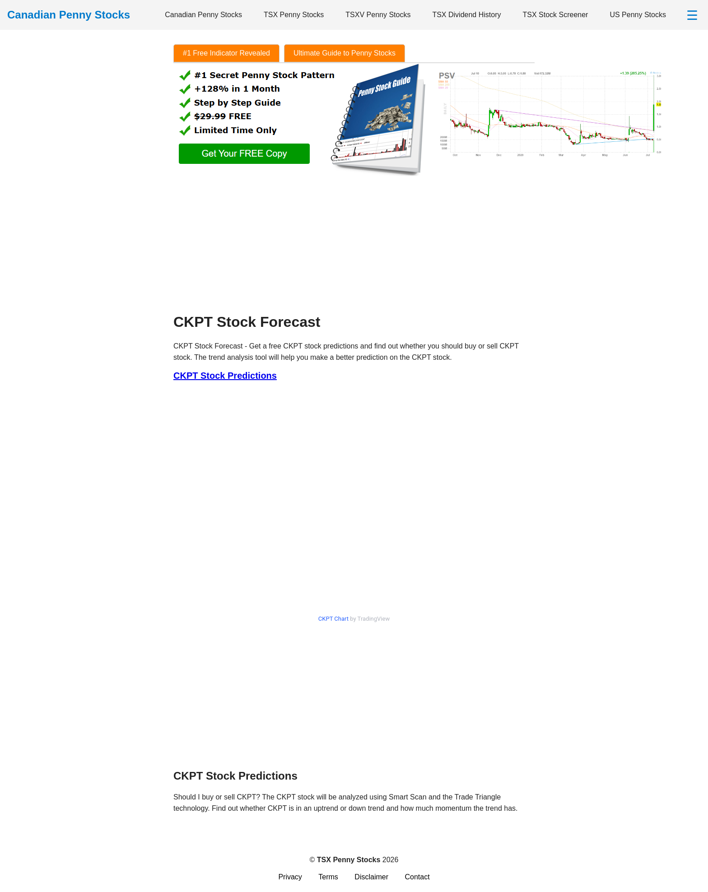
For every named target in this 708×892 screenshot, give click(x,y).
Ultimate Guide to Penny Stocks (344, 53)
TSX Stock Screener (555, 15)
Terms (328, 877)
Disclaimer (371, 877)
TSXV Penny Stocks (377, 15)
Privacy (290, 877)
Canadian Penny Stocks (203, 15)
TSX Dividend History (466, 15)
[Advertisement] (354, 241)
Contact (417, 877)
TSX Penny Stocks (294, 15)
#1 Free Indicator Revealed (226, 53)
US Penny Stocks (638, 15)
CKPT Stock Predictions (225, 376)
